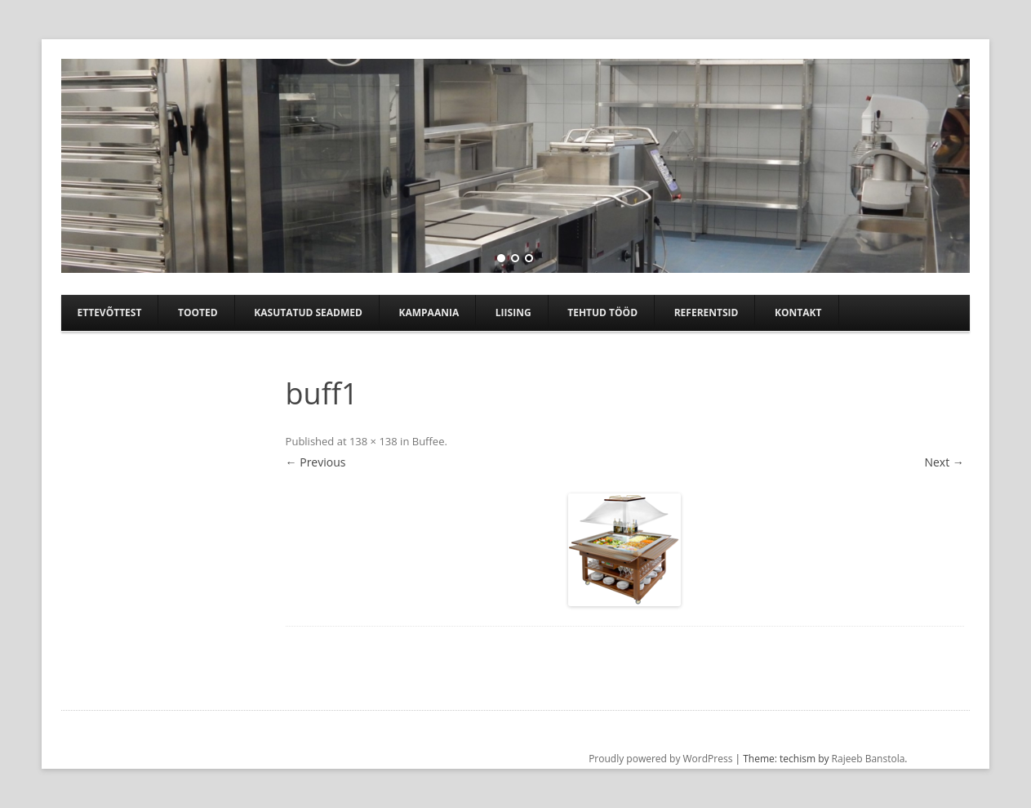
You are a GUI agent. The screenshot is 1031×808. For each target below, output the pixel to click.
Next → (943, 462)
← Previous (316, 462)
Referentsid (706, 312)
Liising (513, 312)
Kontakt (798, 312)
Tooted (198, 312)
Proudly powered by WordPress (660, 759)
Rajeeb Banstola (868, 759)
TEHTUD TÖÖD (602, 312)
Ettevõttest (110, 312)
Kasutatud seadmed (308, 312)
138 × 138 (373, 441)
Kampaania (429, 312)
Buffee (428, 441)
